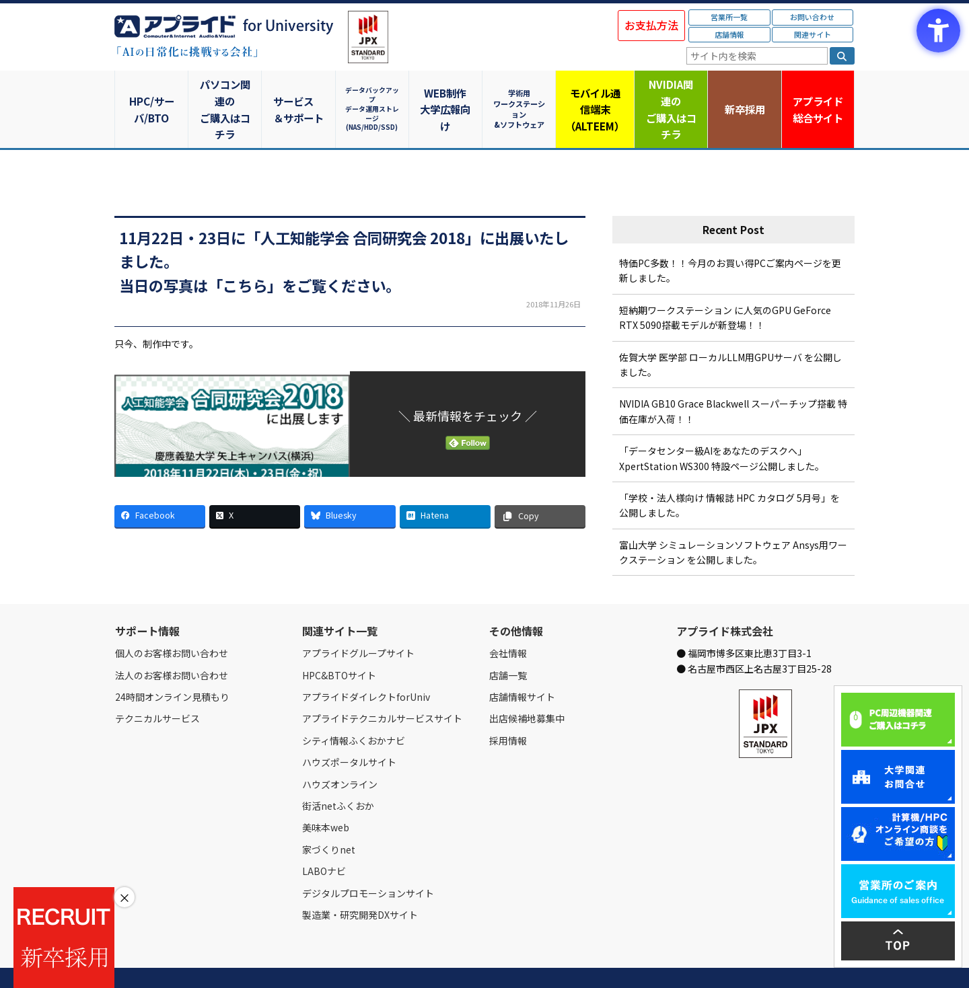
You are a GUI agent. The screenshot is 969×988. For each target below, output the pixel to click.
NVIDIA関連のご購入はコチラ (670, 92)
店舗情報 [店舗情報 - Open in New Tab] (729, 34)
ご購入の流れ (307, 962)
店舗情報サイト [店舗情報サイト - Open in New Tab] (522, 664)
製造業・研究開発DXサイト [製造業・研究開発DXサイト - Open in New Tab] (360, 882)
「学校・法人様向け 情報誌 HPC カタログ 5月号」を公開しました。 (729, 473)
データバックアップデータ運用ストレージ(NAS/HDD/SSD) (373, 92)
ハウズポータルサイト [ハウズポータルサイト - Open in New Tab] (349, 729)
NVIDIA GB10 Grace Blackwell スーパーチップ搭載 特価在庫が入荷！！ (733, 379)
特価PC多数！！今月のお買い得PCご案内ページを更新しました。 (730, 238)
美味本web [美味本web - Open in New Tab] (325, 795)
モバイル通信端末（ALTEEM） (596, 92)
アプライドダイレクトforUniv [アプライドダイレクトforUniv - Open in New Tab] (366, 664)
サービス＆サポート (300, 92)
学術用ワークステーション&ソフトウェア (522, 92)
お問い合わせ (812, 16)
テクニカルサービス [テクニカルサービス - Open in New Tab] (157, 686)
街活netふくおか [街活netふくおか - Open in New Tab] (338, 773)
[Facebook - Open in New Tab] (159, 484)
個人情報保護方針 (368, 962)
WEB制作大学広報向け (447, 92)
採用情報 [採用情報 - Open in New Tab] (508, 707)
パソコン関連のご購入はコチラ (225, 92)
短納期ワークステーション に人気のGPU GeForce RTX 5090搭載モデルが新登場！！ (725, 284)
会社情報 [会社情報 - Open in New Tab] (508, 621)
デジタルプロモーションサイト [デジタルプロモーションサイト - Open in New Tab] (368, 860)
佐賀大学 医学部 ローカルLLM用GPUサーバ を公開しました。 (730, 331)
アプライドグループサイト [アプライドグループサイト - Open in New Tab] (358, 621)
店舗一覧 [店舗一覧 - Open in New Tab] (508, 642)
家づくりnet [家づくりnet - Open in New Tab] (328, 816)
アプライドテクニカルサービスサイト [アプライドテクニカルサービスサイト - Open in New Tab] (382, 686)
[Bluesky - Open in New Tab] (349, 484)
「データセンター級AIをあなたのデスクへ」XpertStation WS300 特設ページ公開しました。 (721, 426)
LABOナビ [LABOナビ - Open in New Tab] (324, 838)
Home (125, 962)
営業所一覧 (729, 16)
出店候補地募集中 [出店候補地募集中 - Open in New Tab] (527, 686)
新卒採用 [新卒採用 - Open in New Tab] (743, 92)
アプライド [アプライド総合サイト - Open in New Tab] (817, 93)
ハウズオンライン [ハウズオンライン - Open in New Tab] (340, 751)
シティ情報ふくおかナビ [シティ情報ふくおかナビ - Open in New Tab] (353, 707)
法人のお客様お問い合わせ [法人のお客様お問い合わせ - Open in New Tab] (171, 642)
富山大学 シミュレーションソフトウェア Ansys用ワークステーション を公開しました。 (733, 519)
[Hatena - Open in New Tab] (445, 484)
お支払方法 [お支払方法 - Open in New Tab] (651, 25)
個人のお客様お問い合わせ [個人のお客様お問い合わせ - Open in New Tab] (171, 621)
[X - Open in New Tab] (254, 484)
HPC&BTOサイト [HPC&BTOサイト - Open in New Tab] (339, 642)
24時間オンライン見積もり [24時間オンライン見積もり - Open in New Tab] (172, 664)
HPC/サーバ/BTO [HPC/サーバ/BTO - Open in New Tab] (151, 92)
